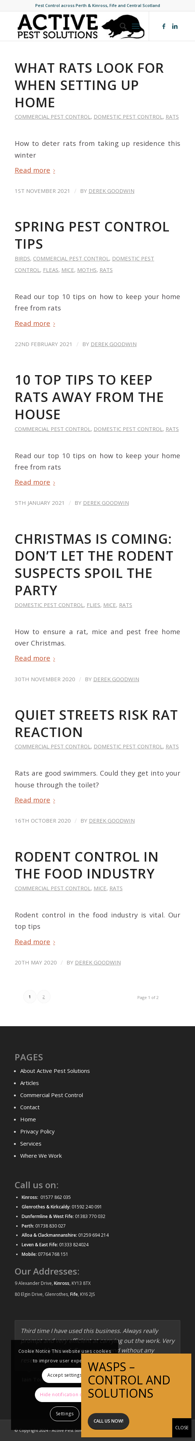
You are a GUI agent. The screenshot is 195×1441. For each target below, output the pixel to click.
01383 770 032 (89, 1216)
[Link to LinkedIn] (174, 26)
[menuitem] (119, 26)
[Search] (119, 26)
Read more (36, 170)
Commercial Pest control (53, 116)
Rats (172, 116)
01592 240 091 (87, 1207)
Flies (93, 604)
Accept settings (64, 1375)
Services (30, 1143)
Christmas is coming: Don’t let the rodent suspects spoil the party (94, 564)
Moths (87, 269)
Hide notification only (64, 1394)
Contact (30, 1107)
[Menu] (136, 26)
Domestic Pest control (128, 116)
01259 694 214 (93, 1235)
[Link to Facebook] (163, 26)
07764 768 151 (53, 1254)
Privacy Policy (37, 1131)
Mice (67, 269)
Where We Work (41, 1155)
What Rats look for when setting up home (89, 85)
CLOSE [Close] (181, 1427)
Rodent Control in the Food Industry (87, 865)
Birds (22, 258)
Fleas (50, 269)
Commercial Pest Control (51, 1095)
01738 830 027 (50, 1226)
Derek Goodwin (111, 190)
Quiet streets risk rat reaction (96, 723)
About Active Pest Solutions (55, 1070)
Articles (29, 1082)
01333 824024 (74, 1244)
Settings (65, 1414)
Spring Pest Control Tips (92, 235)
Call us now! (108, 1421)
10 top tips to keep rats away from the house (89, 397)
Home (28, 1119)
